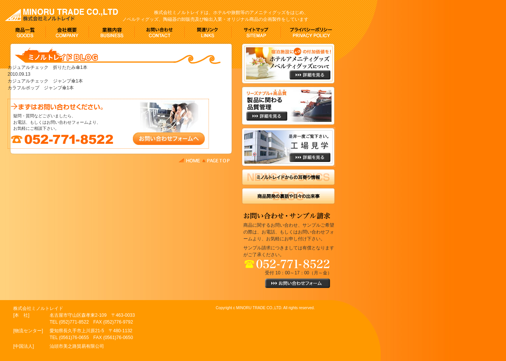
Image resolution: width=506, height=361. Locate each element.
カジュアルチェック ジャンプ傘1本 (45, 81)
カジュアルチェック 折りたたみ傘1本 (47, 67)
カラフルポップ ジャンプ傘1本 (41, 87)
